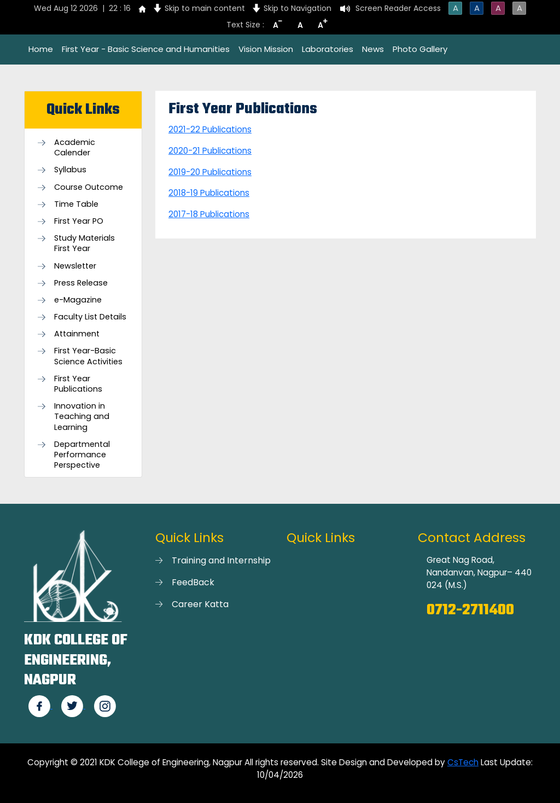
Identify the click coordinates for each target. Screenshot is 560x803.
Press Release (81, 283)
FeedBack (193, 582)
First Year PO (78, 221)
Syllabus (70, 170)
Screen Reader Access (398, 8)
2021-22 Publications (210, 129)
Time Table (76, 204)
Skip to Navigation (297, 8)
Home (40, 49)
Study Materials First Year (84, 243)
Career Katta (200, 604)
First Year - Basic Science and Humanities (146, 49)
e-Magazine (78, 300)
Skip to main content (205, 8)
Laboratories (327, 49)
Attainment (77, 334)
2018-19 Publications (208, 193)
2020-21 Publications (210, 150)
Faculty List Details (90, 317)
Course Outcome (88, 187)
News (373, 49)
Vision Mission (265, 49)
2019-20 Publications (210, 172)
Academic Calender (74, 147)
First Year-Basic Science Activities (88, 356)
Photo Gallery (420, 49)
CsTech (463, 762)
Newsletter (75, 266)
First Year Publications (78, 384)
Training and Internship (221, 560)
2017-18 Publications (208, 214)
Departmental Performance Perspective (82, 454)
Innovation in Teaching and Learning (81, 416)
